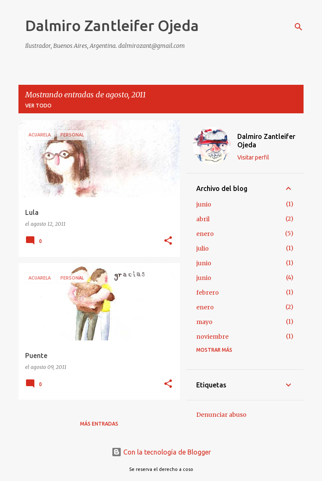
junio (203, 204)
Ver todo (38, 105)
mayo (204, 322)
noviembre (212, 336)
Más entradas (99, 423)
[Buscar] (298, 27)
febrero (207, 292)
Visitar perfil (253, 157)
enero (205, 234)
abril (203, 219)
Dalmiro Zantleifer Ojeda (112, 25)
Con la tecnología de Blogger (161, 452)
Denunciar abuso (221, 414)
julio (202, 248)
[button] (168, 241)
